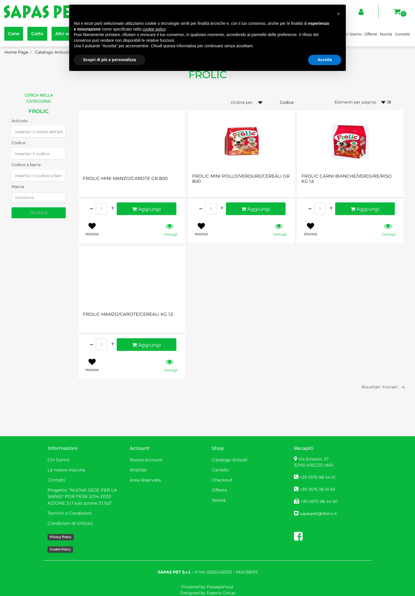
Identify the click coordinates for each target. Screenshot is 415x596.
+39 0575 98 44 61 (317, 477)
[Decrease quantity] (91, 208)
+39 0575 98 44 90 (319, 501)
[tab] (38, 198)
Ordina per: (242, 102)
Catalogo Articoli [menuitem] (229, 459)
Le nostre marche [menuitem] (66, 470)
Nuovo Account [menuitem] (146, 459)
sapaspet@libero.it (318, 513)
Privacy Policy (60, 537)
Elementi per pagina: (355, 102)
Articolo (20, 120)
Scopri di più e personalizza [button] (109, 59)
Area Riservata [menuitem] (145, 480)
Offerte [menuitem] (370, 34)
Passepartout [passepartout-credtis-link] (220, 586)
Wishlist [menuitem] (138, 470)
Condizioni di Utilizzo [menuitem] (70, 523)
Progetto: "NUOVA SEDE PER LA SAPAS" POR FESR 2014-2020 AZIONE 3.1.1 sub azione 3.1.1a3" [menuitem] (82, 496)
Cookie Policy (60, 549)
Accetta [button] (324, 59)
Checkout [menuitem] (222, 480)
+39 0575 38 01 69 (317, 489)
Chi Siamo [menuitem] (352, 34)
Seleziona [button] (24, 197)
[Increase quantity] (113, 208)
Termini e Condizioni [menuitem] (70, 513)
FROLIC (39, 111)
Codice (18, 142)
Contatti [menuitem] (402, 34)
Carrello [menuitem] (220, 470)
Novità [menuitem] (386, 34)
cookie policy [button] (154, 29)
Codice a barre (26, 164)
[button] (39, 212)
